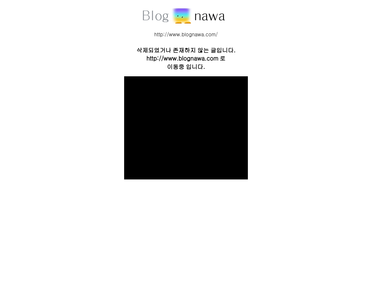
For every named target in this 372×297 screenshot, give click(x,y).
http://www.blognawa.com (182, 58)
